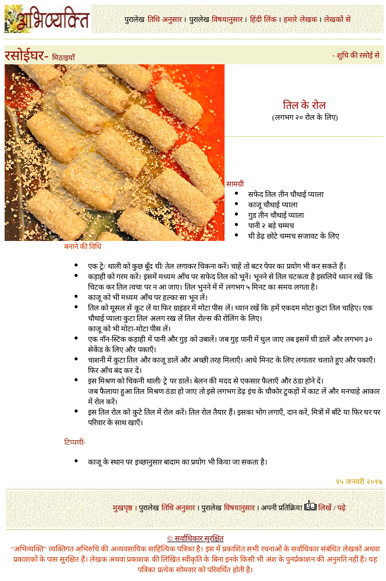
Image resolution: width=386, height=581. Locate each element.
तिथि (154, 19)
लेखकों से (337, 19)
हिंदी (256, 19)
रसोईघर (24, 55)
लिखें (325, 507)
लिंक (270, 19)
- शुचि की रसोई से (358, 55)
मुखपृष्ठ (123, 507)
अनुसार (172, 19)
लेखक (308, 19)
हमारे (290, 19)
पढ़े (341, 507)
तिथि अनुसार (178, 507)
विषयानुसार (227, 19)
